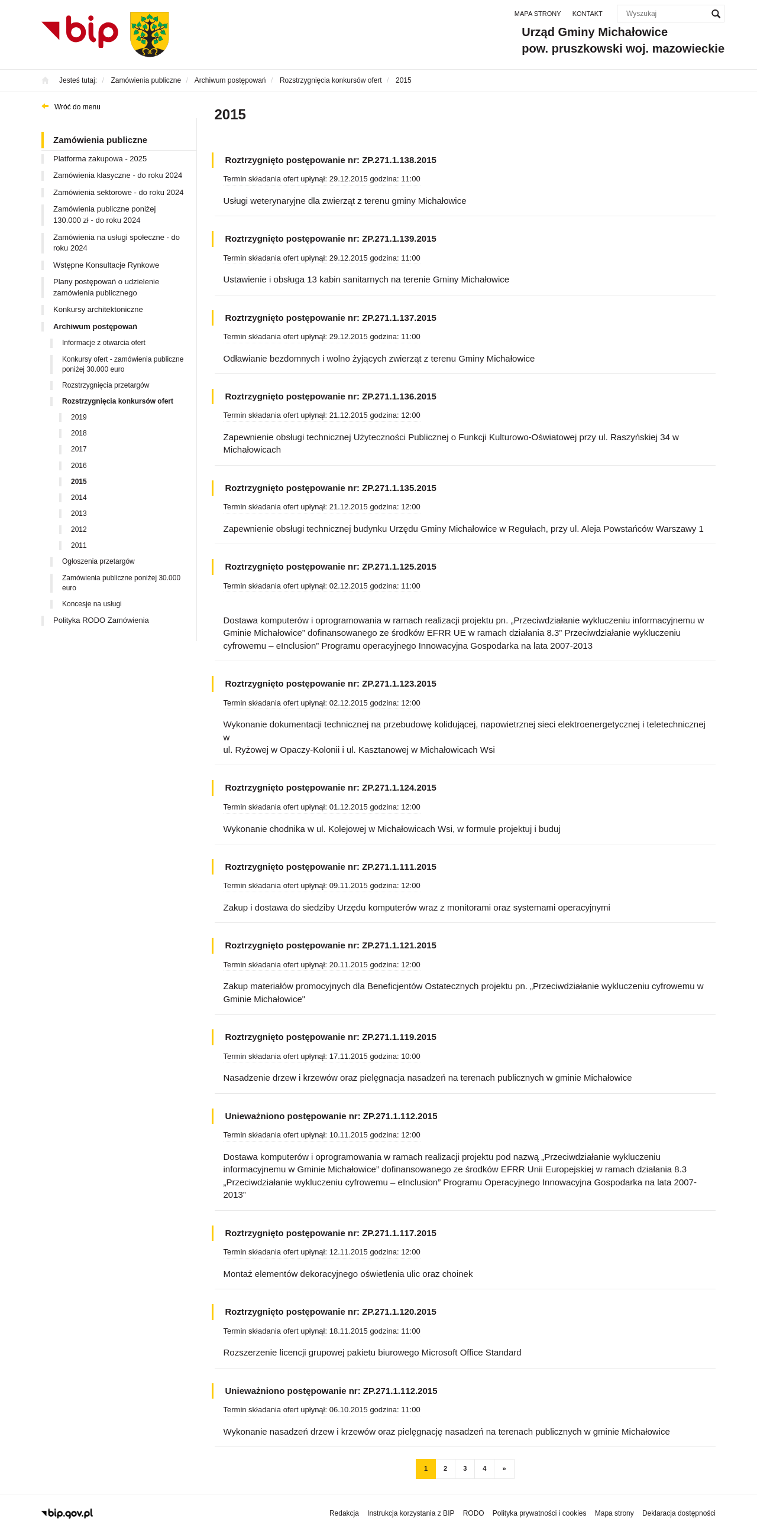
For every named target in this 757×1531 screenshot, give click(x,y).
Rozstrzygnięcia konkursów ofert (117, 401)
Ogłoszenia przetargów (98, 561)
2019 (79, 417)
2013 (79, 513)
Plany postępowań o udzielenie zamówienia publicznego (106, 287)
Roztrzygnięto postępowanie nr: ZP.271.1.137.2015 (330, 318)
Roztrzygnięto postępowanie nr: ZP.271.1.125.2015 (330, 566)
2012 (79, 529)
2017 (79, 449)
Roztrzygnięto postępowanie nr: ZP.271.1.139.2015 (330, 238)
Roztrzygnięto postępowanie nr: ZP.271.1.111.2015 (330, 867)
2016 (79, 465)
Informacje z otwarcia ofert (103, 343)
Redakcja (344, 1513)
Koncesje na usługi (92, 604)
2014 (79, 497)
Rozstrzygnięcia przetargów (105, 385)
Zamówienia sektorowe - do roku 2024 (118, 192)
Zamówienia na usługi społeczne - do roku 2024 (116, 243)
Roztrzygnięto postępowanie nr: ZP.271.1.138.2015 (330, 160)
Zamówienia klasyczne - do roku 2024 (117, 175)
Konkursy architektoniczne (98, 309)
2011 (79, 545)
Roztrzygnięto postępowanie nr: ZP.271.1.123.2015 (330, 683)
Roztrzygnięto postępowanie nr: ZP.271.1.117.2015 (330, 1233)
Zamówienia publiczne (100, 140)
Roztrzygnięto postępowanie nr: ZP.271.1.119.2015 (330, 1037)
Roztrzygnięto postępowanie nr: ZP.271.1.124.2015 (330, 787)
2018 (79, 433)
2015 (79, 481)
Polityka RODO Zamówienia (101, 620)
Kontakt (587, 13)
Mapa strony (538, 13)
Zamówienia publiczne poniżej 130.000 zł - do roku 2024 (104, 214)
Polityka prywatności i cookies (540, 1513)
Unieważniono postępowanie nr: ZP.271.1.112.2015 (331, 1116)
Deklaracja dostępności (679, 1513)
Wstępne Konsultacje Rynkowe (106, 265)
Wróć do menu (77, 107)
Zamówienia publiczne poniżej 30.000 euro (121, 583)
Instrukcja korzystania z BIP (410, 1513)
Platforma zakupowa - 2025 (100, 158)
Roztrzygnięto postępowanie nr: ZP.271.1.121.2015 (330, 945)
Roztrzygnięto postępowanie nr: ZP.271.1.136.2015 (330, 396)
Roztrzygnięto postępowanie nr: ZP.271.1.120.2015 (330, 1311)
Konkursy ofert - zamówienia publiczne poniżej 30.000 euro (122, 364)
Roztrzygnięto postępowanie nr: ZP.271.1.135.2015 (330, 488)
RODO (473, 1513)
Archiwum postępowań (95, 326)
